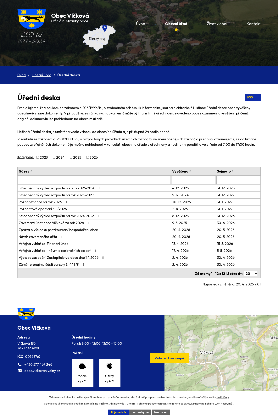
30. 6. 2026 (228, 222)
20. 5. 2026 (228, 229)
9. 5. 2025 (184, 222)
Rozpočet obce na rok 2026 (44, 201)
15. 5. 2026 (227, 243)
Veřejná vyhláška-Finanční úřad (44, 243)
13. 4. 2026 (185, 243)
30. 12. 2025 (186, 201)
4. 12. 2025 (185, 187)
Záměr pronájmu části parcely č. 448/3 (52, 264)
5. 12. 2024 (185, 194)
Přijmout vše (117, 412)
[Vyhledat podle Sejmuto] (239, 180)
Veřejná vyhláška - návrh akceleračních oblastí (58, 250)
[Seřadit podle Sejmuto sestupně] (235, 172)
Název (24, 171)
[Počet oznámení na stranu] (251, 272)
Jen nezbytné (140, 412)
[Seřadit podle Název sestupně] (31, 172)
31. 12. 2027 (228, 194)
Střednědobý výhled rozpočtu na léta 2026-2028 (60, 187)
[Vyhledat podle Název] (96, 180)
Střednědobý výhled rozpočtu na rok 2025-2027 (60, 194)
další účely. (223, 397)
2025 (77, 157)
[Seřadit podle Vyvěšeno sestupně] (195, 172)
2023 (44, 157)
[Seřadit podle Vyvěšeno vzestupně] (195, 170)
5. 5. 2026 (226, 250)
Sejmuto (226, 171)
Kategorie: (25, 157)
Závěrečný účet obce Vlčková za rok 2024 (55, 222)
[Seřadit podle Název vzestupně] (31, 170)
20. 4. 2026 (186, 229)
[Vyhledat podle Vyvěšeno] (196, 180)
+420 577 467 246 (38, 369)
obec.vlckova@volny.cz (42, 376)
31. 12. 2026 (228, 215)
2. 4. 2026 (184, 208)
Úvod (21, 75)
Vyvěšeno (185, 171)
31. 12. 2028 (228, 187)
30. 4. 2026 (228, 257)
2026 (94, 157)
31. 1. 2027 (227, 201)
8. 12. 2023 (185, 215)
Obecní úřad (41, 75)
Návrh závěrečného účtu (41, 236)
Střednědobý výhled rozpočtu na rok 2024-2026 (60, 215)
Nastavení (162, 412)
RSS (253, 97)
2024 (60, 157)
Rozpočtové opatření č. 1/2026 (46, 208)
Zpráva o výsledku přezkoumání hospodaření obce (62, 229)
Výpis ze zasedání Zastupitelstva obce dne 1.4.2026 (62, 257)
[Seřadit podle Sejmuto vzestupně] (235, 170)
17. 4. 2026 (185, 250)
